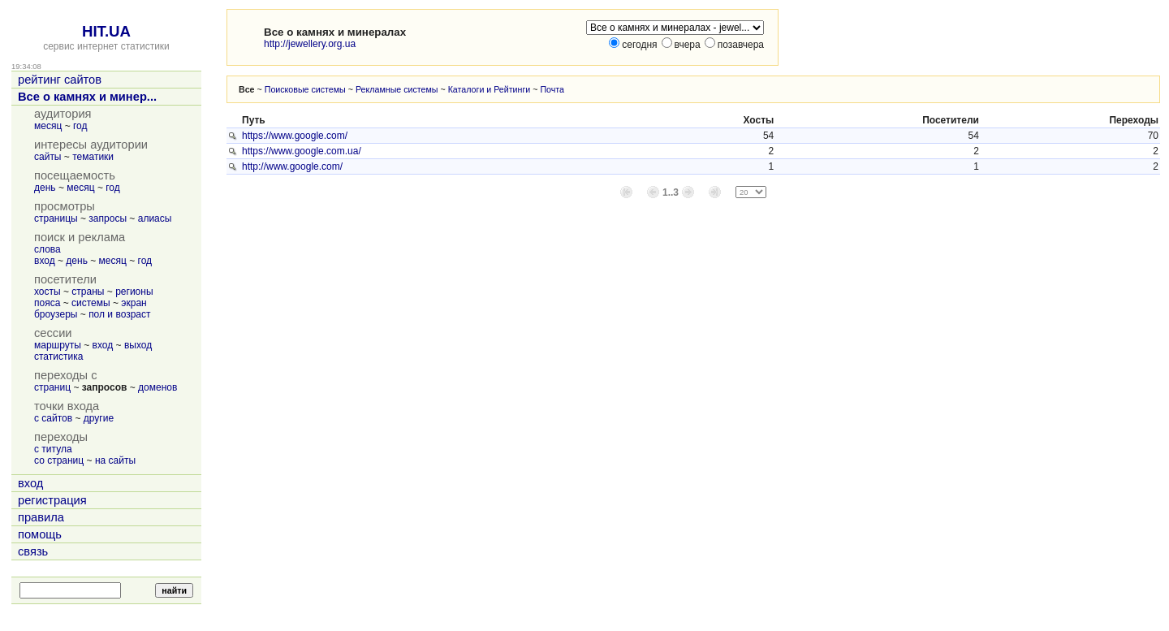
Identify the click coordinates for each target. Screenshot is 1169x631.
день (45, 187)
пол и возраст (119, 314)
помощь (40, 534)
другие (99, 418)
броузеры (55, 314)
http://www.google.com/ (292, 166)
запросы (107, 218)
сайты (48, 156)
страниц (52, 387)
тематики (93, 156)
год (80, 126)
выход (138, 345)
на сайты (115, 460)
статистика (58, 356)
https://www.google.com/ (294, 135)
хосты (47, 291)
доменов (157, 387)
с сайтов (53, 418)
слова (47, 249)
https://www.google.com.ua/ (301, 151)
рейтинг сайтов (59, 79)
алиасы (155, 218)
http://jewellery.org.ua (310, 44)
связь (33, 551)
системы (90, 303)
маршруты (57, 345)
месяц (48, 126)
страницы (56, 218)
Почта (552, 89)
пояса (47, 303)
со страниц (59, 460)
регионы (134, 291)
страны (87, 291)
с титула (53, 449)
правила (41, 517)
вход (44, 260)
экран (133, 303)
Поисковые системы (305, 89)
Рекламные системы (397, 89)
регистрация (52, 500)
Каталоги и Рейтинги (489, 89)
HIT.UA (106, 31)
